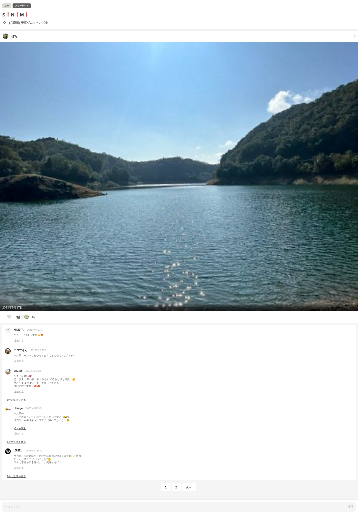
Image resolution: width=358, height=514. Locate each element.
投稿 (350, 506)
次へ (189, 487)
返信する (19, 340)
